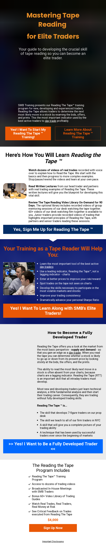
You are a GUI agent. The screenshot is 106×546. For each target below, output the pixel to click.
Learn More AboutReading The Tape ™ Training (78, 133)
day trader (75, 352)
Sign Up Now (53, 528)
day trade (50, 120)
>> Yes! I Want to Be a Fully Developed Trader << (53, 446)
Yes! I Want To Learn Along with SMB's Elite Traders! (53, 311)
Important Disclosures (53, 541)
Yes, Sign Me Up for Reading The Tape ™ (53, 229)
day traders (46, 266)
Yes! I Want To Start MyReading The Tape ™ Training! (28, 133)
